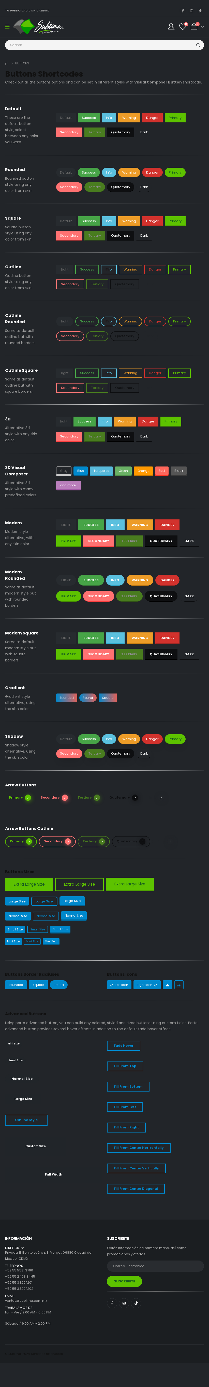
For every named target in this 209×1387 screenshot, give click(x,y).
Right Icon (148, 986)
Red (166, 470)
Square (111, 697)
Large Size (17, 901)
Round (90, 697)
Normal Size (19, 916)
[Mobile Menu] (9, 26)
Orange (147, 470)
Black (184, 470)
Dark (144, 132)
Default (66, 118)
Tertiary (94, 132)
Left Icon (119, 986)
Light (64, 269)
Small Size (16, 930)
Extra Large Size (29, 884)
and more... (69, 485)
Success (89, 118)
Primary (175, 118)
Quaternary (120, 132)
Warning (129, 118)
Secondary (69, 132)
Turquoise (102, 470)
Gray (64, 470)
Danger (152, 118)
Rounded (67, 697)
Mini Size (13, 942)
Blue (81, 470)
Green (126, 470)
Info (109, 118)
